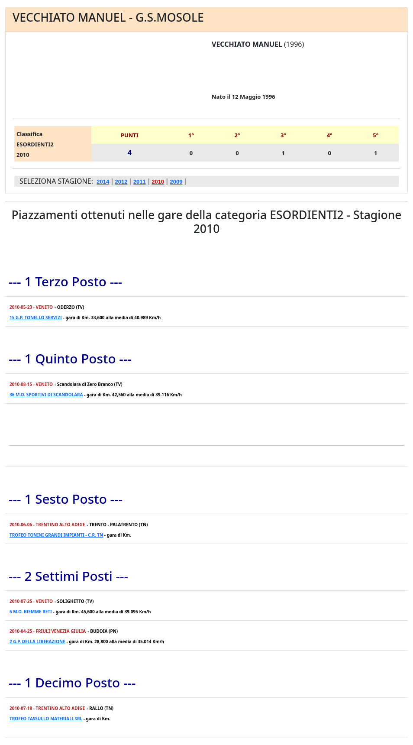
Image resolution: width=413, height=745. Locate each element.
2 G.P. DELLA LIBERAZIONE (37, 641)
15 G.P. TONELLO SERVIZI (36, 317)
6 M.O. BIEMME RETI (31, 612)
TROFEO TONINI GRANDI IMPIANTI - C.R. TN (56, 535)
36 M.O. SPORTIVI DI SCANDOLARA (46, 395)
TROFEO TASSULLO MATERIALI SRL (46, 719)
